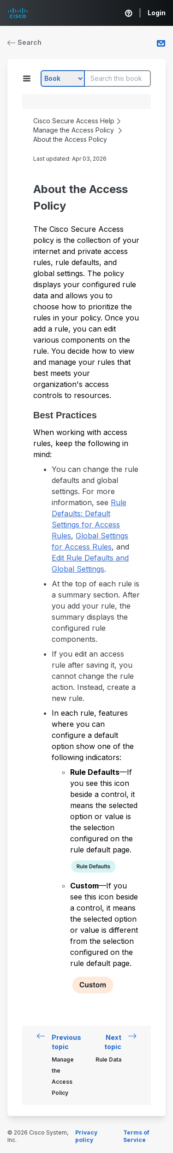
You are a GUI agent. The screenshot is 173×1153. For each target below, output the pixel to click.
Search (24, 42)
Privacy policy (86, 1136)
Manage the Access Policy (73, 130)
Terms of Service (136, 1136)
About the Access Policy (70, 139)
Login (157, 13)
